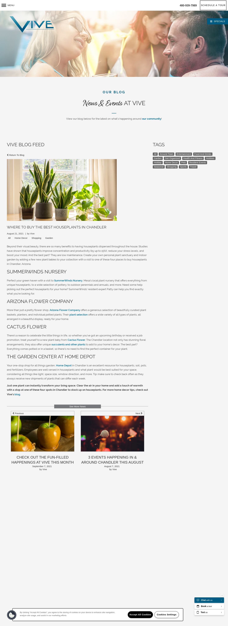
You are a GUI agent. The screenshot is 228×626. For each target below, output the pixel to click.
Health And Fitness (193, 158)
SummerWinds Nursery (68, 280)
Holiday (158, 162)
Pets (183, 162)
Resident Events (197, 162)
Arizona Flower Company (65, 310)
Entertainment (184, 154)
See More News (77, 406)
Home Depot (64, 365)
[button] (213, 5)
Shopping (36, 238)
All (9, 238)
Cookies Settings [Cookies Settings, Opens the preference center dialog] (166, 614)
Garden (49, 238)
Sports (183, 166)
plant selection (78, 314)
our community (151, 118)
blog (17, 394)
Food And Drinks (202, 154)
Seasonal (159, 166)
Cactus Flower (76, 339)
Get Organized (172, 158)
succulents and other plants (68, 344)
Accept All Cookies (140, 614)
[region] (97, 614)
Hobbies (210, 158)
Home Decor (21, 238)
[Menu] (8, 5)
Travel (193, 166)
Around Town (166, 154)
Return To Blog (15, 155)
